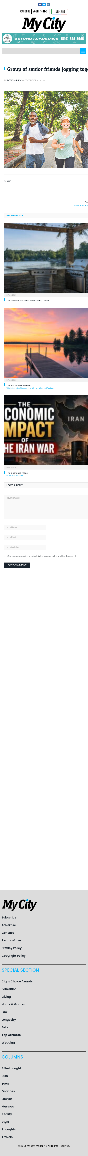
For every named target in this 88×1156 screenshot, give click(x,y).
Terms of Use (11, 940)
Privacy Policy (12, 948)
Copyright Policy (14, 956)
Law (4, 1012)
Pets (5, 1027)
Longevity (9, 1020)
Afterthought (11, 1068)
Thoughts (9, 1129)
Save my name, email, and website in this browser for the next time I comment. (42, 556)
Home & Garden (13, 1004)
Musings (8, 1106)
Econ (5, 1084)
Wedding (8, 1043)
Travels (7, 1137)
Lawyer (7, 1099)
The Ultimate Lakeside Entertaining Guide (28, 300)
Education (9, 989)
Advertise (9, 925)
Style (5, 1122)
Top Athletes (11, 1035)
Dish (5, 1076)
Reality (7, 1114)
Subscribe (9, 917)
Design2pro (14, 80)
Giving (6, 997)
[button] (83, 51)
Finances (8, 1091)
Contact (8, 933)
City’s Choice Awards (17, 981)
